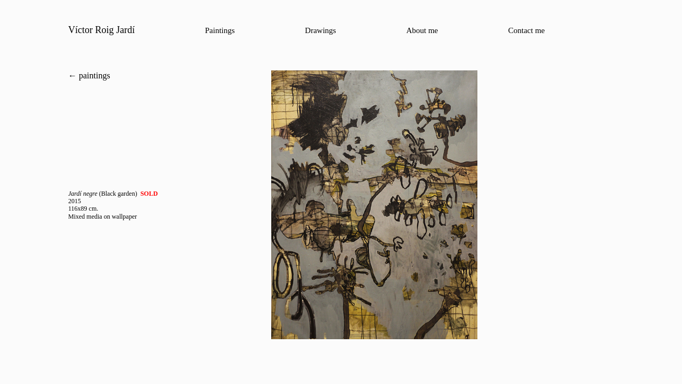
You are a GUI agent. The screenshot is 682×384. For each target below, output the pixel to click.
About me (422, 30)
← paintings (89, 75)
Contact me (526, 30)
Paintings (220, 30)
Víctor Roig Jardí (101, 30)
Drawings (320, 30)
